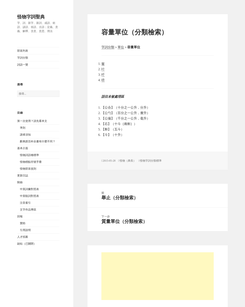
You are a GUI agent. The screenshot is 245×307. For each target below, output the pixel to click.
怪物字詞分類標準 (151, 160)
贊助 (22, 223)
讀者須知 (25, 134)
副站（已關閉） (26, 243)
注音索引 (25, 202)
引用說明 (25, 230)
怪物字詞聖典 (31, 16)
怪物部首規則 (28, 168)
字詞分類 (22, 57)
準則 (22, 127)
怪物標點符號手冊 (31, 161)
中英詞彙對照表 (29, 189)
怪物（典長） (128, 160)
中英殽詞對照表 (29, 195)
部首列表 (22, 50)
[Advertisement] (157, 276)
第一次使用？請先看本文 (32, 120)
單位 (121, 47)
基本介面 (22, 148)
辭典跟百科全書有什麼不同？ (37, 141)
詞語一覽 (22, 64)
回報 (20, 216)
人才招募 (22, 236)
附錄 (20, 182)
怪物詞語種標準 (29, 155)
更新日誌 (22, 175)
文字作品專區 (28, 209)
